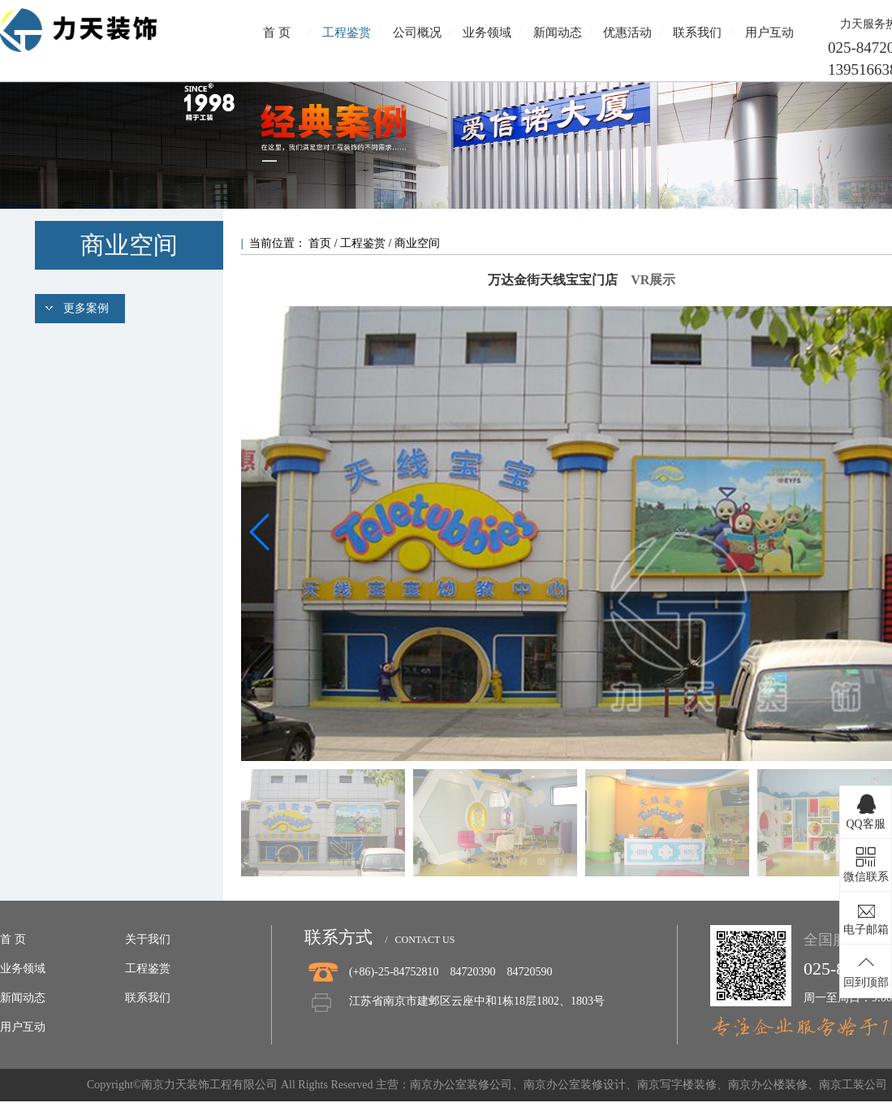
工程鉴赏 (346, 32)
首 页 (277, 32)
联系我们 (697, 32)
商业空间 (417, 243)
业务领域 (487, 32)
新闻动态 (557, 32)
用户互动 (769, 32)
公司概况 (417, 32)
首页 (321, 243)
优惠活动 (627, 32)
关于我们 (147, 939)
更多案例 (86, 308)
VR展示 (653, 280)
